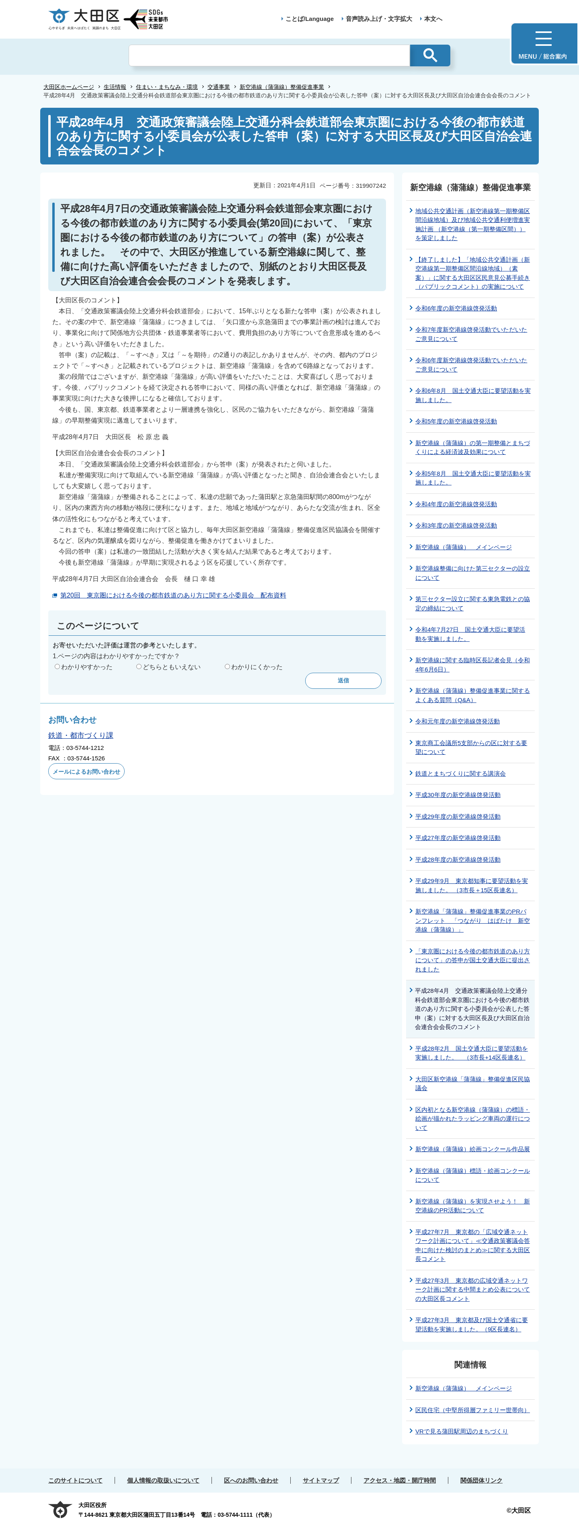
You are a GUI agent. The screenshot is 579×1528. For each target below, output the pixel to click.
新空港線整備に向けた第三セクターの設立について (472, 573)
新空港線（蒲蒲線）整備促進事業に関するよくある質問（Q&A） (472, 695)
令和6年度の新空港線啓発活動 (456, 308)
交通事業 (218, 87)
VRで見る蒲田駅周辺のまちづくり (461, 1431)
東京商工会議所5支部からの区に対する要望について (471, 747)
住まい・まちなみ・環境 (167, 87)
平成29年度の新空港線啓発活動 (458, 816)
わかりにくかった (257, 666)
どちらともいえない (172, 666)
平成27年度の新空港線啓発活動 (458, 837)
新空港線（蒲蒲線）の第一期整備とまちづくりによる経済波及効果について (472, 448)
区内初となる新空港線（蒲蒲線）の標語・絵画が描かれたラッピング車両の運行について (472, 1118)
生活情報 (115, 87)
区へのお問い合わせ (251, 1480)
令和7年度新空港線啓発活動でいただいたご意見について (471, 334)
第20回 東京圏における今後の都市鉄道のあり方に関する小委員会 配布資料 (173, 595)
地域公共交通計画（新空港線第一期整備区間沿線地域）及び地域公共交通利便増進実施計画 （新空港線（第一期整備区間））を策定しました (472, 224)
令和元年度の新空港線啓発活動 (457, 721)
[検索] (269, 55)
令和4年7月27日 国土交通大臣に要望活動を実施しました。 (470, 634)
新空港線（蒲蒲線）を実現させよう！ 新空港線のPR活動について (472, 1206)
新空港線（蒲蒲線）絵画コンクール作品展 (472, 1149)
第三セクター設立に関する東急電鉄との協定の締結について (472, 604)
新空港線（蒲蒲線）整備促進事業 (282, 87)
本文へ (433, 18)
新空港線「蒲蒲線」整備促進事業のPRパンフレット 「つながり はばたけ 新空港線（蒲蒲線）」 (472, 920)
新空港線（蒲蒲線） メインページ (463, 547)
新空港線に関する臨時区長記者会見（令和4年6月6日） (472, 665)
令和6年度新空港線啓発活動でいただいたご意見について (471, 365)
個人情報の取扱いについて (163, 1480)
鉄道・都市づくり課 (80, 735)
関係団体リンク (481, 1480)
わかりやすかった (87, 666)
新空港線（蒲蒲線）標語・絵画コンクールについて (472, 1175)
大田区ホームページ (68, 87)
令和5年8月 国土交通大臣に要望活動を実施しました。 (473, 478)
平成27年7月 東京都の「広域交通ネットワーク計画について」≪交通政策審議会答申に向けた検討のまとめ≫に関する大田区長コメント (472, 1245)
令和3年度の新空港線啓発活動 (456, 525)
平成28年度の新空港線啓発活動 (458, 859)
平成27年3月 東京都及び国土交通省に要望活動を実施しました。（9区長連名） (471, 1324)
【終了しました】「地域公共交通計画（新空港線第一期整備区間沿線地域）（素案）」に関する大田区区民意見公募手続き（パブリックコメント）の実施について (472, 273)
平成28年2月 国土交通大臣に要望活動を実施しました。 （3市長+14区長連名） (471, 1053)
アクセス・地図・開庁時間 (399, 1480)
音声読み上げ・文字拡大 (379, 18)
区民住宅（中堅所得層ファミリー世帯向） (472, 1410)
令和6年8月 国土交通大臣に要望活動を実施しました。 (473, 395)
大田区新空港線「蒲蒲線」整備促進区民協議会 (472, 1084)
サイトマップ (321, 1480)
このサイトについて (75, 1480)
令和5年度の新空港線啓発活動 (456, 421)
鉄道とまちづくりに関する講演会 (460, 773)
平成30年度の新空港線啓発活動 (458, 794)
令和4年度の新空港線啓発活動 (456, 504)
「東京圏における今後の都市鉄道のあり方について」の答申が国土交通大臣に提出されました (472, 960)
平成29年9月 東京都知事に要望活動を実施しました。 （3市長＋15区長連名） (471, 885)
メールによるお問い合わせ (86, 771)
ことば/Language (309, 18)
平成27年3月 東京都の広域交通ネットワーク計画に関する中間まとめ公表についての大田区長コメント (472, 1289)
